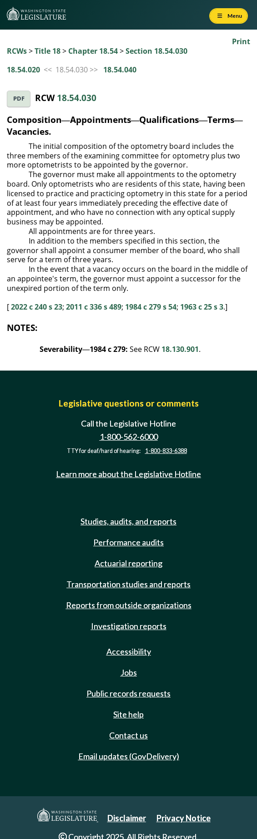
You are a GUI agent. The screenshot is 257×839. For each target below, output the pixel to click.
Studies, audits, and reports (128, 521)
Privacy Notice (183, 818)
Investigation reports (128, 626)
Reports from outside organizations (128, 605)
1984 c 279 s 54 (150, 307)
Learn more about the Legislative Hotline (128, 474)
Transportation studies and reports (128, 584)
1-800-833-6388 (166, 450)
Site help (128, 714)
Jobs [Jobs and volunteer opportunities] (129, 672)
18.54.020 (23, 70)
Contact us (128, 735)
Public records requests (128, 693)
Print (241, 41)
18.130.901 (180, 349)
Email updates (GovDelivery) (128, 756)
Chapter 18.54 (93, 51)
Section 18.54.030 (156, 51)
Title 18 (47, 51)
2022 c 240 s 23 (36, 307)
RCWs (17, 51)
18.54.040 (119, 70)
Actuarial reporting (128, 563)
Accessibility (128, 651)
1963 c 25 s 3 (201, 307)
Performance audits (128, 542)
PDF (19, 98)
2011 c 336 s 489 (93, 307)
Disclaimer (126, 818)
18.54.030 (76, 97)
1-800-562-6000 (129, 437)
